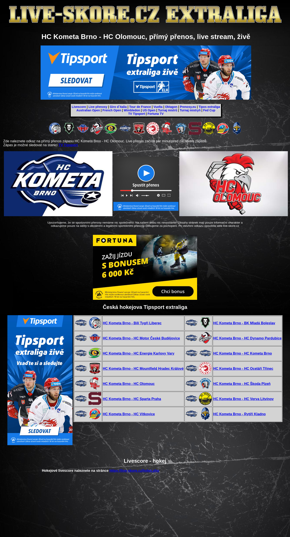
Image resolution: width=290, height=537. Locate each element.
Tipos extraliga (209, 107)
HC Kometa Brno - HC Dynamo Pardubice (247, 338)
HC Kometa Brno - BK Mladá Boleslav (244, 323)
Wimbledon (132, 110)
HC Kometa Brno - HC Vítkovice (129, 414)
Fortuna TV (156, 113)
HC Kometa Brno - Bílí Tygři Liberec (132, 323)
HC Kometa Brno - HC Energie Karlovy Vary (138, 353)
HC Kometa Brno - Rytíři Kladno (239, 414)
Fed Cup (209, 110)
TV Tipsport (136, 113)
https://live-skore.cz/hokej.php (134, 470)
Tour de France (140, 107)
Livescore (79, 107)
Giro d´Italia (118, 107)
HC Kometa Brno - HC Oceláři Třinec (243, 368)
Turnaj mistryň (190, 110)
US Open (149, 110)
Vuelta (158, 107)
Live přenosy (98, 107)
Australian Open (88, 110)
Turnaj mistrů (167, 110)
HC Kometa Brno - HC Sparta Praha (132, 399)
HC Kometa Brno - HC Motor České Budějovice (141, 338)
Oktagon (171, 107)
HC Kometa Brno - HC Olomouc (129, 384)
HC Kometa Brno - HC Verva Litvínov (243, 399)
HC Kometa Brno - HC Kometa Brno (242, 353)
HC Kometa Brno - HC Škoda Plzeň (241, 384)
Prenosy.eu (188, 107)
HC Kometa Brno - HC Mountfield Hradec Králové (143, 368)
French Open (111, 110)
